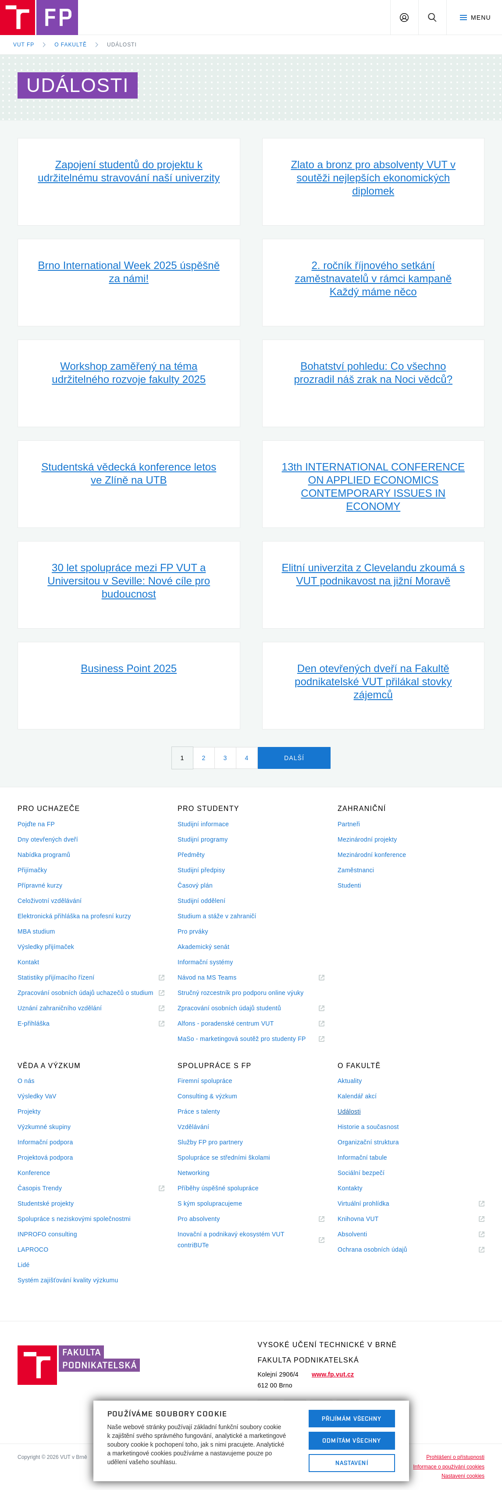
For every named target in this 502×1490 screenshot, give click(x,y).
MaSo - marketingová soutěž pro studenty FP (251, 1038)
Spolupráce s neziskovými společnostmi (74, 1218)
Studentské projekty (46, 1203)
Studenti (349, 885)
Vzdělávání (193, 1126)
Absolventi (363, 1234)
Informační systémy (205, 962)
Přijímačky (32, 870)
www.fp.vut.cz (333, 1374)
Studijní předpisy (201, 870)
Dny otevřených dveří (48, 839)
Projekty (29, 1111)
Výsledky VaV (37, 1096)
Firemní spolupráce (205, 1080)
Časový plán (195, 885)
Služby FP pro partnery (210, 1142)
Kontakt (28, 962)
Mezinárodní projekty (367, 839)
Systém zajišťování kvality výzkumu (68, 1280)
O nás (26, 1080)
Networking (194, 1172)
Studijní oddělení (201, 900)
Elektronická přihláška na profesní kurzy (74, 916)
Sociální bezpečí (361, 1172)
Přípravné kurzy (40, 885)
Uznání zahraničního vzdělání (70, 1008)
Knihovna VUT (369, 1219)
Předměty (191, 854)
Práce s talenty (199, 1111)
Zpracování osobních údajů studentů (240, 1008)
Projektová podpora (45, 1157)
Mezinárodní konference (372, 854)
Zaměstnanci (356, 870)
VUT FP (23, 45)
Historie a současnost (368, 1126)
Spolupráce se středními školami (224, 1157)
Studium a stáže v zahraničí (217, 916)
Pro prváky (193, 931)
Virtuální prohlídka (374, 1203)
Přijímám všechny (352, 1418)
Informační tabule (362, 1157)
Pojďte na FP (36, 824)
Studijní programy (203, 839)
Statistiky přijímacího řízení (67, 977)
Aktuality (350, 1080)
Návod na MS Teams (218, 977)
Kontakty (350, 1188)
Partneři (349, 824)
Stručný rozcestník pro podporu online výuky (241, 992)
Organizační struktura (368, 1142)
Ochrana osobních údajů (383, 1249)
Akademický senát (203, 946)
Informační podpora (45, 1142)
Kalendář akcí (357, 1096)
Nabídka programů (44, 854)
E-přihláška (44, 1023)
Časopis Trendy (50, 1188)
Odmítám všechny (351, 1440)
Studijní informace (203, 824)
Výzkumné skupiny (44, 1126)
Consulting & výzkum (207, 1096)
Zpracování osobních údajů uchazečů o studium (91, 992)
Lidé (24, 1264)
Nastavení (351, 1462)
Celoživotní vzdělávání (50, 900)
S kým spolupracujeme (210, 1203)
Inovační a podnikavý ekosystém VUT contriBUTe (231, 1241)
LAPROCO (33, 1249)
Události (122, 45)
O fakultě (70, 45)
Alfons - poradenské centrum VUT (236, 1023)
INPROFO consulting (47, 1234)
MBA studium (36, 931)
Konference (34, 1172)
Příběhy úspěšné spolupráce (218, 1188)
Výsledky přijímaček (46, 946)
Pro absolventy (209, 1219)
